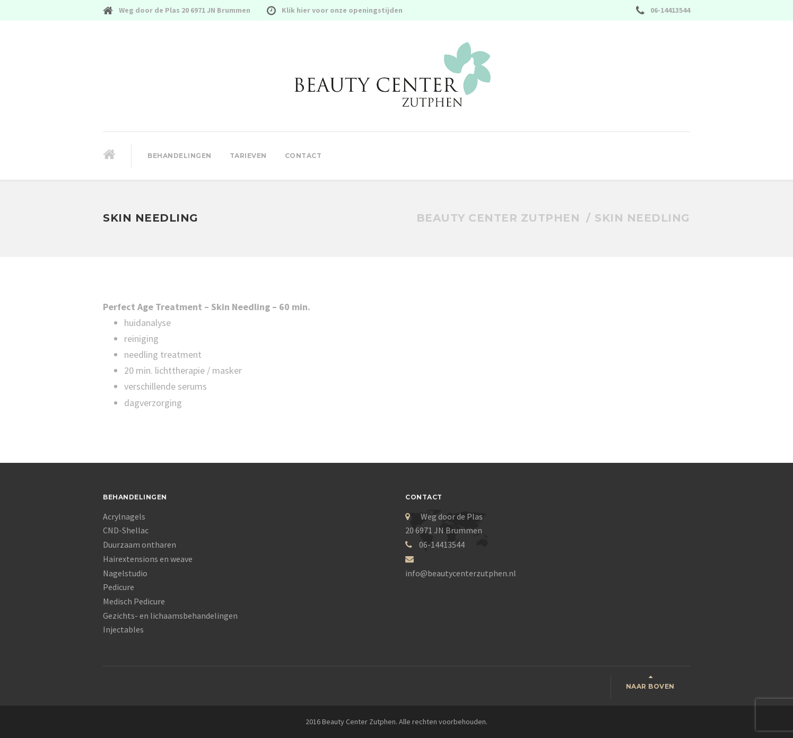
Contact (303, 156)
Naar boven (650, 686)
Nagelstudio (125, 573)
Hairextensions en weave (148, 559)
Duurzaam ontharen (139, 544)
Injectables (123, 629)
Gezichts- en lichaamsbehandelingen (170, 615)
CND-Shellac (126, 530)
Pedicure (118, 587)
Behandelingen (179, 156)
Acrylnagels (124, 516)
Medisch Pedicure (134, 601)
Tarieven (248, 156)
